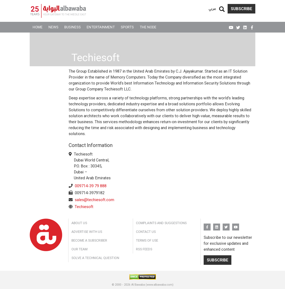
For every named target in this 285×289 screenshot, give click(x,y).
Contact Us (146, 232)
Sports (127, 27)
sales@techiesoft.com (94, 199)
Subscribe (241, 8)
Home (38, 27)
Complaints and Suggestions (161, 223)
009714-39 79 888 (90, 185)
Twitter (238, 26)
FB (251, 26)
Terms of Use (147, 240)
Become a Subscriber (89, 240)
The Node (148, 27)
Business (72, 27)
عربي (212, 9)
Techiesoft (84, 206)
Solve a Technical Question (95, 258)
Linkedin (244, 26)
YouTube (231, 26)
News (53, 27)
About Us (79, 223)
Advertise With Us (86, 232)
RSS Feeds (144, 249)
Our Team (79, 249)
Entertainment (101, 27)
